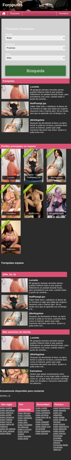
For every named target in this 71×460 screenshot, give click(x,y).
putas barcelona (7, 410)
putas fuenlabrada (61, 408)
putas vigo (22, 420)
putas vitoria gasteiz (23, 433)
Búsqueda (15, 13)
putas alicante (24, 413)
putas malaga (6, 420)
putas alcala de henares (60, 421)
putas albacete (60, 429)
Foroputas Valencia (58, 448)
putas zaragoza (7, 417)
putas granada (24, 436)
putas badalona (43, 410)
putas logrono (59, 433)
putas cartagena (43, 413)
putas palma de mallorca (7, 425)
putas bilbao (5, 433)
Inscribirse (63, 13)
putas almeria (42, 433)
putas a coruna (24, 429)
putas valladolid (25, 418)
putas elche (23, 438)
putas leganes (59, 410)
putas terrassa (42, 415)
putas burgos (59, 424)
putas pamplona (43, 431)
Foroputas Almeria (58, 441)
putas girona (59, 431)
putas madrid (6, 408)
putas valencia (6, 413)
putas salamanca (61, 426)
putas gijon (23, 422)
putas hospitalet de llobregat (25, 426)
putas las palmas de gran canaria (7, 430)
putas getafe (59, 417)
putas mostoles (42, 424)
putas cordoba (24, 415)
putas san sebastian (57, 414)
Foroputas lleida (60, 445)
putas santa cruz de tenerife (43, 427)
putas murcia (6, 422)
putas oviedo (41, 408)
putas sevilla (5, 415)
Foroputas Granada (58, 437)
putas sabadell (42, 422)
